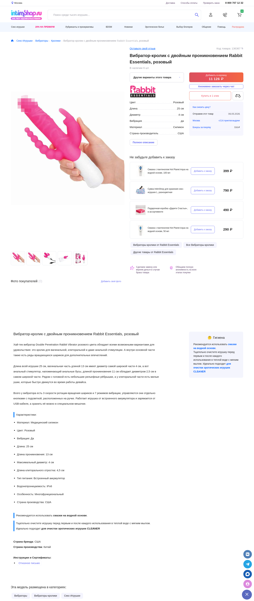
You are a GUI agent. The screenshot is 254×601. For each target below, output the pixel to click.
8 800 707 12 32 (234, 2)
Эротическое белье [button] (154, 26)
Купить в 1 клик (210, 95)
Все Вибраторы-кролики (200, 244)
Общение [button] (206, 27)
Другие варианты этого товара (152, 77)
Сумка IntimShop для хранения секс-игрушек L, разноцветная (166, 191)
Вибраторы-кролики (45, 595)
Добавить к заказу (203, 171)
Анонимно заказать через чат (216, 86)
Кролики (56, 40)
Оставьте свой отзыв (142, 48)
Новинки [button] (128, 26)
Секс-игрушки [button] (18, 26)
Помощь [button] (221, 27)
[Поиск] (197, 15)
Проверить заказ (211, 3)
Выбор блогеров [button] (184, 26)
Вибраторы (41, 40)
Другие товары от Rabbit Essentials (153, 252)
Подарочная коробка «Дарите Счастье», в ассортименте (168, 210)
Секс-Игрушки (25, 40)
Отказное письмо (29, 563)
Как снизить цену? (202, 107)
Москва (196, 120)
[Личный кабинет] (211, 15)
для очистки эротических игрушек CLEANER (70, 528)
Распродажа (238, 26)
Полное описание (143, 142)
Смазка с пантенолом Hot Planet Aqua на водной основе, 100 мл (168, 171)
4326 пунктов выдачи (229, 120)
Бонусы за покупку (202, 127)
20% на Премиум (45, 26)
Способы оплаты (189, 3)
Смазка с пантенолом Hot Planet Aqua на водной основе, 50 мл (168, 229)
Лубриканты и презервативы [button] (79, 26)
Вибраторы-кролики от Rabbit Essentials (156, 244)
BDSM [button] (109, 26)
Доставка (170, 3)
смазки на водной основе (70, 515)
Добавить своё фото (111, 281)
